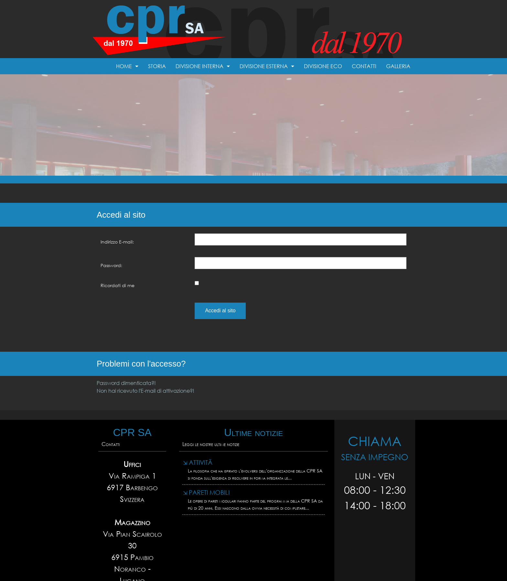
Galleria (398, 66)
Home (124, 66)
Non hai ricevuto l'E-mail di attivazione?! (145, 390)
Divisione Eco (323, 66)
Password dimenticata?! (126, 382)
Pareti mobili (206, 492)
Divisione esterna (264, 66)
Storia (157, 66)
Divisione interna (199, 66)
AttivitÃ (198, 462)
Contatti (364, 66)
